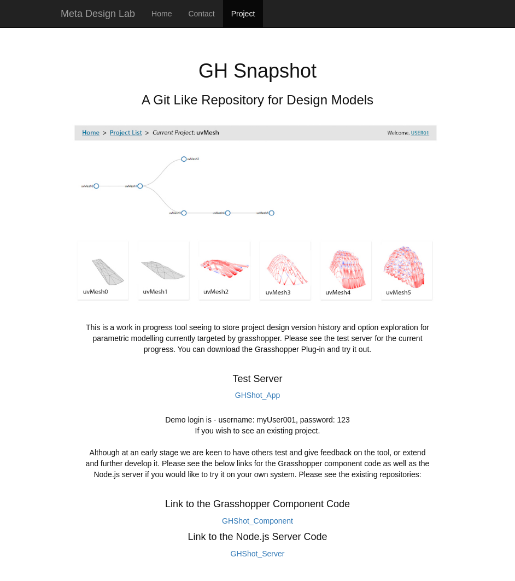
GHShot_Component (257, 521)
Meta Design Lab (98, 13)
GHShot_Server (258, 553)
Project (243, 13)
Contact (201, 13)
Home (161, 13)
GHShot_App (257, 395)
